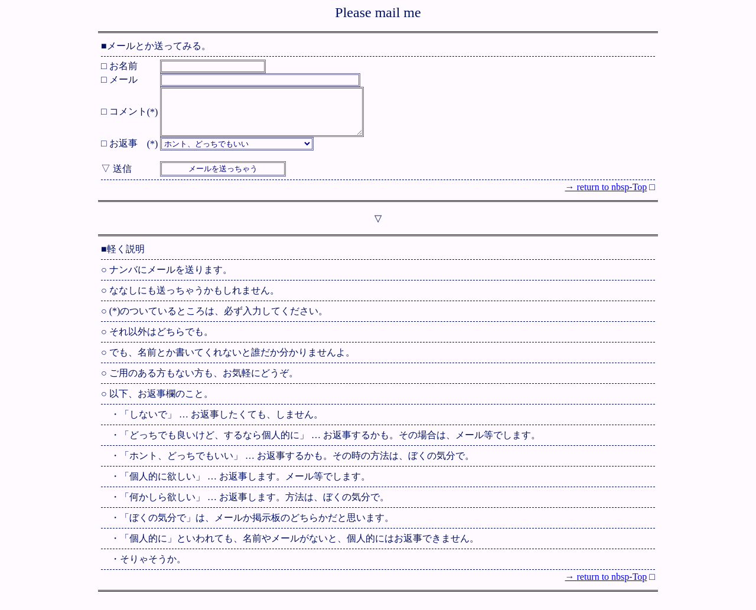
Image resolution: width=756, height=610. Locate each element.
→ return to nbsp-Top (606, 196)
